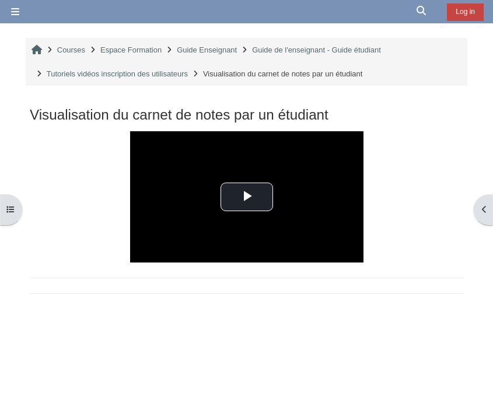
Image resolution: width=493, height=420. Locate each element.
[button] (422, 12)
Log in (465, 12)
